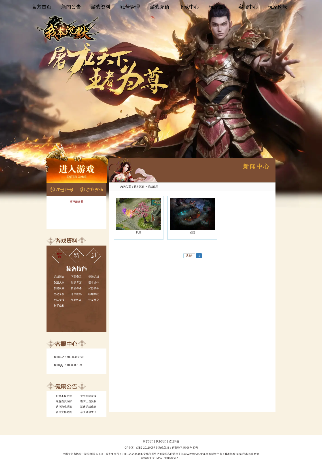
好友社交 (93, 299)
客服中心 (248, 7)
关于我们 (148, 441)
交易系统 (59, 294)
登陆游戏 (93, 276)
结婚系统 (93, 294)
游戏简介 (59, 276)
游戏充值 (159, 7)
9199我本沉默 (244, 453)
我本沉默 (139, 186)
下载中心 (189, 7)
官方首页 (41, 7)
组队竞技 (59, 299)
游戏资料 (100, 7)
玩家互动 (219, 7)
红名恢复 (76, 299)
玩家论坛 (278, 7)
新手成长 (59, 305)
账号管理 (130, 7)
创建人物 (59, 282)
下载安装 (76, 276)
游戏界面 (76, 282)
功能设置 (59, 288)
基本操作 (93, 282)
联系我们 (161, 441)
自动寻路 (76, 288)
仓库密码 (76, 294)
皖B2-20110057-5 (147, 447)
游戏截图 (153, 186)
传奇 (256, 453)
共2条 (189, 255)
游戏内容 (174, 441)
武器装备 (93, 288)
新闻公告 (71, 7)
